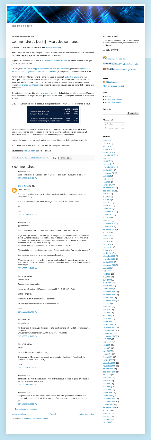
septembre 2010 (109, 229)
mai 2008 (106, 313)
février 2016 (107, 149)
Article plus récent (19, 414)
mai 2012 (106, 197)
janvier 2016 (108, 152)
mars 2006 (107, 390)
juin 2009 (106, 274)
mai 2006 (106, 384)
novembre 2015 (109, 155)
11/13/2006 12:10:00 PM (27, 312)
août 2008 (107, 304)
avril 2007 (107, 351)
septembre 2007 (109, 336)
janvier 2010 (108, 253)
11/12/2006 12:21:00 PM (27, 178)
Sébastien (69, 77)
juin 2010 (106, 238)
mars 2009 (107, 283)
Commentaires (111, 128)
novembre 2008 (109, 295)
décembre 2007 (109, 327)
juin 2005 (106, 416)
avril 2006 (107, 387)
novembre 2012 (109, 188)
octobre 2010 (108, 227)
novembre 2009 (109, 259)
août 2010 (107, 232)
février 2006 (107, 393)
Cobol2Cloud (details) (113, 102)
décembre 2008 (109, 292)
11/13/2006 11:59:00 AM (27, 268)
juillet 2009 (107, 271)
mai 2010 (106, 241)
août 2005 (107, 410)
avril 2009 (107, 280)
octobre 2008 (108, 298)
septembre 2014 (109, 173)
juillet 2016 (107, 140)
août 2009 (107, 268)
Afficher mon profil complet (113, 86)
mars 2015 (107, 164)
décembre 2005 (109, 399)
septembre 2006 (109, 372)
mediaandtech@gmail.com (119, 70)
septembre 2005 (109, 407)
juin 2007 (106, 345)
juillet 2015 (107, 158)
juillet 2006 (107, 378)
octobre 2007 (108, 333)
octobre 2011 (108, 215)
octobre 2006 (108, 369)
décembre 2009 (109, 256)
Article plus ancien (87, 414)
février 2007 (107, 357)
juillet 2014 (107, 179)
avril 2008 (107, 315)
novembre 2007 (109, 330)
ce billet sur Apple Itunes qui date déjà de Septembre (46, 69)
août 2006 (107, 375)
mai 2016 (106, 143)
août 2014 (107, 176)
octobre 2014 (108, 170)
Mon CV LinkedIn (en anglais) (120, 64)
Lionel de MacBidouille (30, 85)
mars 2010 (107, 247)
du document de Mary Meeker (54, 61)
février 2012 (107, 206)
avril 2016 (107, 146)
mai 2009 (106, 277)
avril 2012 (107, 200)
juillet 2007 (107, 342)
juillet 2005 (107, 413)
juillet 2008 (107, 307)
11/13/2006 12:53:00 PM (27, 336)
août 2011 (107, 218)
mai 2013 (106, 182)
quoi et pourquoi (53, 47)
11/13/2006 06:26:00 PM (27, 404)
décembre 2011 (109, 212)
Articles (109, 124)
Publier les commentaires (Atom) (35, 418)
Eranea (108, 96)
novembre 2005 (109, 402)
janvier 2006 (108, 396)
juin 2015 (106, 161)
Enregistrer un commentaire (26, 409)
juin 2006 (106, 381)
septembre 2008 (109, 301)
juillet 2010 (107, 235)
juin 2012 (106, 194)
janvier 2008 (108, 324)
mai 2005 (106, 419)
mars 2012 (107, 203)
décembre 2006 (109, 363)
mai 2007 (106, 348)
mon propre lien (51, 93)
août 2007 (107, 339)
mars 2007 (107, 354)
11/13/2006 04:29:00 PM (27, 385)
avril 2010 (107, 244)
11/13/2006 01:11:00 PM (27, 368)
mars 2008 (107, 318)
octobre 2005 (108, 404)
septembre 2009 (109, 265)
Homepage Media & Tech (115, 59)
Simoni (77, 77)
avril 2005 (107, 422)
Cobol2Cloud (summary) (114, 99)
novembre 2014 (109, 167)
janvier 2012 (108, 209)
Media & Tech (29, 151)
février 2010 (107, 250)
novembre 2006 (109, 366)
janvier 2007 (108, 360)
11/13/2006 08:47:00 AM (27, 215)
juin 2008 (106, 310)
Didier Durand (24, 186)
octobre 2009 (108, 262)
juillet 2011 (107, 221)
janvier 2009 (108, 289)
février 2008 (107, 321)
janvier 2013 (108, 185)
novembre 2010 (109, 223)
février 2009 (107, 286)
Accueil (53, 414)
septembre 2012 (109, 191)
